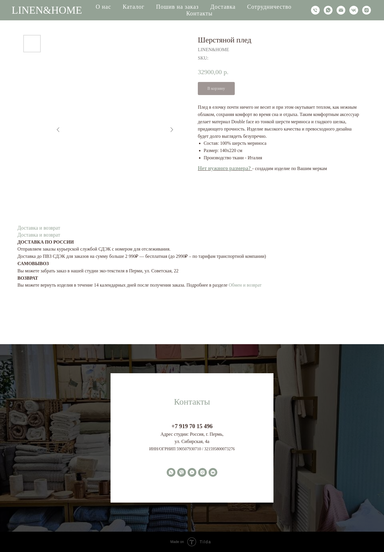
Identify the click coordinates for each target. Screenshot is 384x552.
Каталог (134, 6)
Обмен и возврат (245, 285)
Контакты (199, 13)
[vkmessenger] (213, 472)
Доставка (223, 6)
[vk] (353, 10)
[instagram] (366, 10)
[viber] (181, 472)
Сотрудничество (269, 6)
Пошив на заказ (177, 6)
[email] (341, 10)
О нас (103, 6)
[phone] (315, 10)
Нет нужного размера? (224, 168)
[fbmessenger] (192, 472)
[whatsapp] (328, 10)
